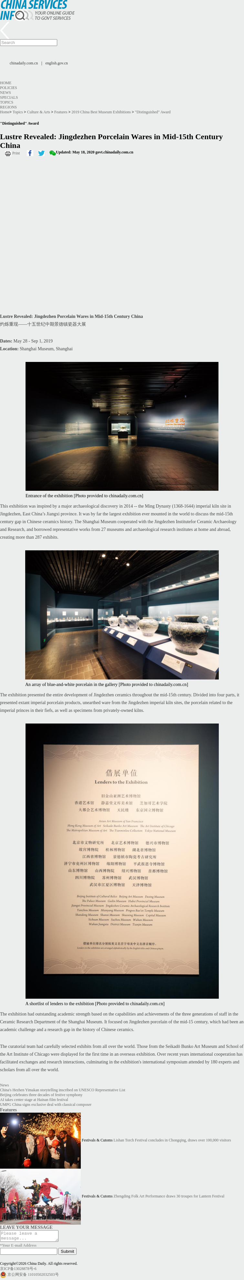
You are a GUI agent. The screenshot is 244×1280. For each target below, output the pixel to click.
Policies (8, 87)
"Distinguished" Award (153, 112)
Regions (8, 107)
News (5, 92)
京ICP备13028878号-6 (18, 1270)
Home (5, 83)
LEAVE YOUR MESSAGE (26, 1227)
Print (16, 153)
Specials (9, 97)
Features (61, 112)
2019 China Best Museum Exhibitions (101, 112)
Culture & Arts (38, 112)
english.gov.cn (57, 63)
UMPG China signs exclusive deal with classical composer (45, 1104)
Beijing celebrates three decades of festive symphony (41, 1095)
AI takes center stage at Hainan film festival (34, 1099)
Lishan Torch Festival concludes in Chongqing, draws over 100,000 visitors (172, 1140)
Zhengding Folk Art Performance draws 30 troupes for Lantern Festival (168, 1196)
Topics (6, 102)
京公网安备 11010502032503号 (33, 1276)
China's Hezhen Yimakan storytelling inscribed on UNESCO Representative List (62, 1090)
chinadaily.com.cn (24, 63)
